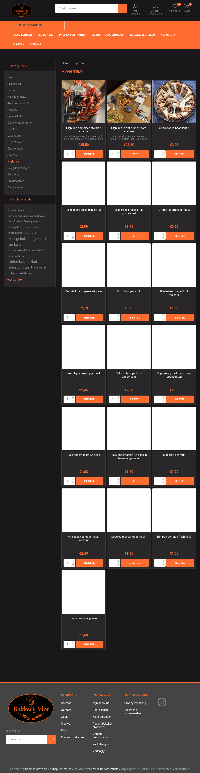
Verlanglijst (99, 751)
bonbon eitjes (16, 210)
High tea (13, 161)
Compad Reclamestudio (103, 769)
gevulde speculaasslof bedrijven (26, 215)
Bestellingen (100, 710)
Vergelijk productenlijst (155, 12)
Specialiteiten (15, 116)
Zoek (64, 716)
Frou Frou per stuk (128, 291)
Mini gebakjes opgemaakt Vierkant (83, 538)
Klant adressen (102, 716)
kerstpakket (15, 227)
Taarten (12, 129)
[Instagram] (161, 702)
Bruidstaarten (15, 181)
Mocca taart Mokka (19, 250)
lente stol (30, 233)
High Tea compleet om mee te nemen (83, 129)
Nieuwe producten (72, 737)
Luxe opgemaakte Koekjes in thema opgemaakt (129, 456)
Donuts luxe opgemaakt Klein (83, 291)
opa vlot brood (16, 255)
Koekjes (12, 109)
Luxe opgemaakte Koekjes (83, 455)
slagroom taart (20, 267)
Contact (66, 710)
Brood (11, 77)
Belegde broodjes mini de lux (83, 210)
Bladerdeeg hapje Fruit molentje (174, 293)
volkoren (41, 267)
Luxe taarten (15, 135)
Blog (64, 730)
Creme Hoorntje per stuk (174, 210)
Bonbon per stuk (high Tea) (174, 536)
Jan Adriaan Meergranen (23, 221)
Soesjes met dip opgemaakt (128, 536)
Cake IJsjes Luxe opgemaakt (83, 373)
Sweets (12, 155)
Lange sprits (31, 227)
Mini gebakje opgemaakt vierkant (27, 241)
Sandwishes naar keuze (174, 128)
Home (65, 63)
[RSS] (168, 702)
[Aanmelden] (26, 739)
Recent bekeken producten (103, 725)
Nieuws (65, 723)
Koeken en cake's (18, 103)
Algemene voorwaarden (132, 711)
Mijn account (135, 12)
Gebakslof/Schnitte (19, 122)
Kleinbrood (14, 83)
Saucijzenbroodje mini (83, 618)
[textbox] (86, 8)
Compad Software (36, 769)
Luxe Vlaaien (15, 142)
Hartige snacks (16, 96)
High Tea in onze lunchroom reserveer (128, 129)
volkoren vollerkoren (20, 273)
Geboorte (13, 174)
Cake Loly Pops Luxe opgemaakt (129, 375)
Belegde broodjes (18, 168)
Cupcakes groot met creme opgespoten (174, 375)
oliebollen (38, 250)
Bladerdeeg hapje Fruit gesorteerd (129, 211)
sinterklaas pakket (22, 261)
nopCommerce (62, 769)
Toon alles (14, 280)
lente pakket (15, 233)
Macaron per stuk (174, 455)
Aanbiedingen (15, 187)
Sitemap (66, 703)
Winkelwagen (101, 744)
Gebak (11, 90)
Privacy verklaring (135, 703)
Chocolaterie (15, 148)
